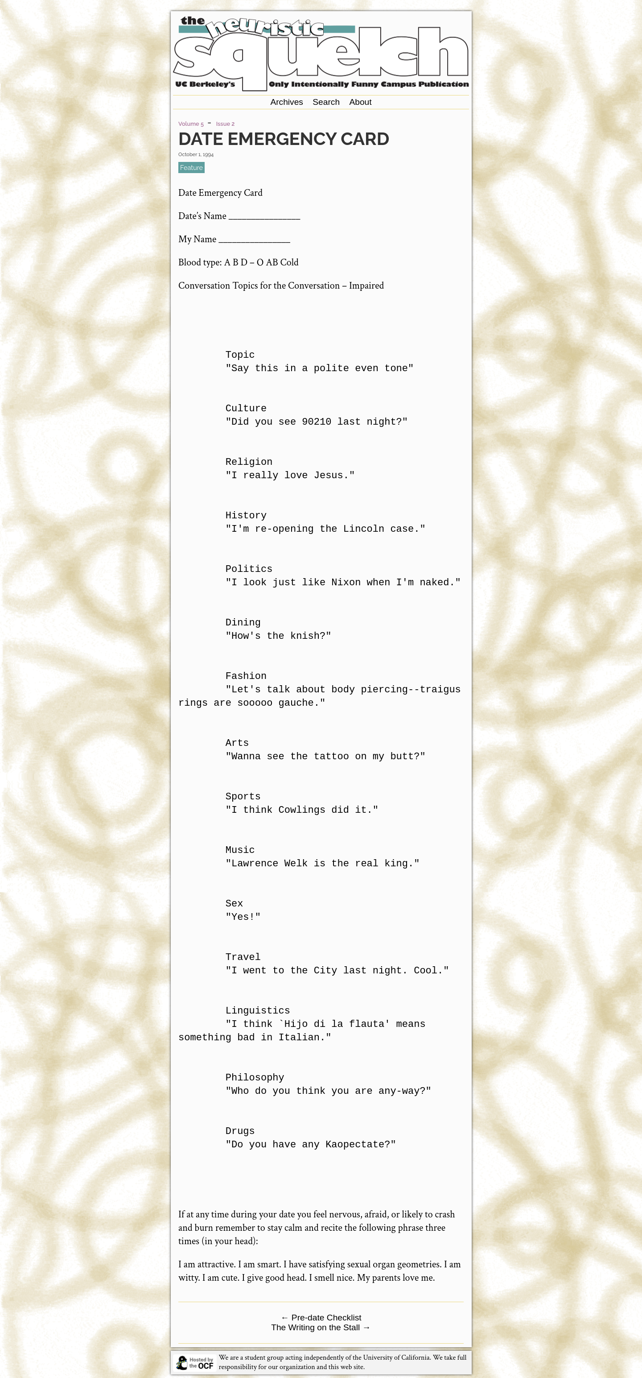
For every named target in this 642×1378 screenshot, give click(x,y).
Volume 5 (191, 123)
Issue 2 (225, 123)
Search (326, 102)
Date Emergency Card (283, 138)
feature (191, 167)
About (360, 102)
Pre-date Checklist (320, 1317)
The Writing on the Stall (321, 1327)
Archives (286, 102)
